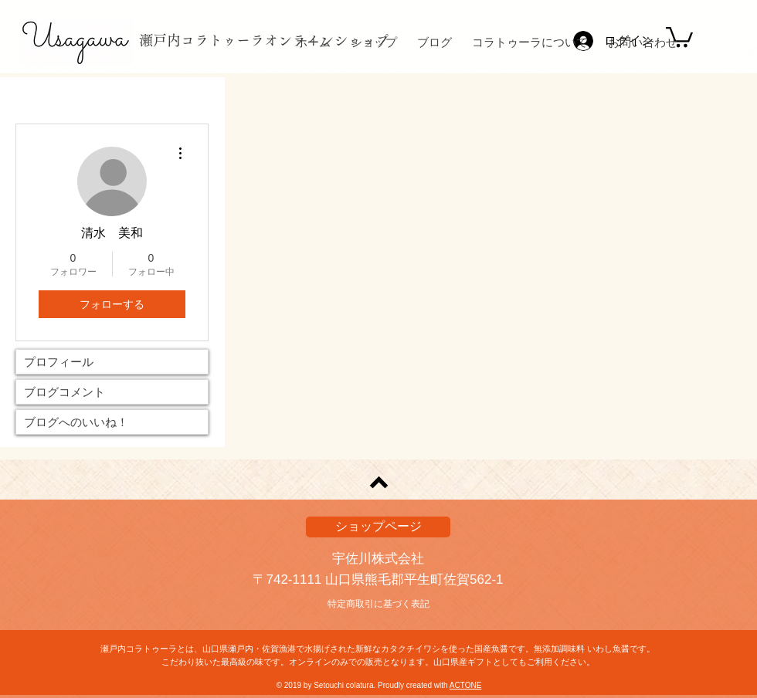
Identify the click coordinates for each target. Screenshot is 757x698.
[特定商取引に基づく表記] (378, 604)
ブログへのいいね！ (76, 422)
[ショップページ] (378, 527)
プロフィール (58, 361)
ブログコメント (64, 391)
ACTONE (466, 685)
